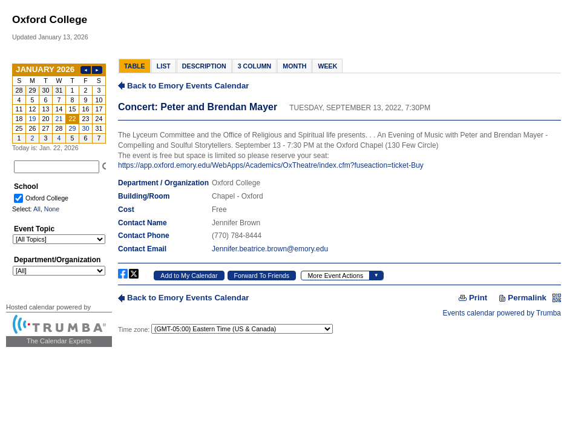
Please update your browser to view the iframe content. (59, 104)
